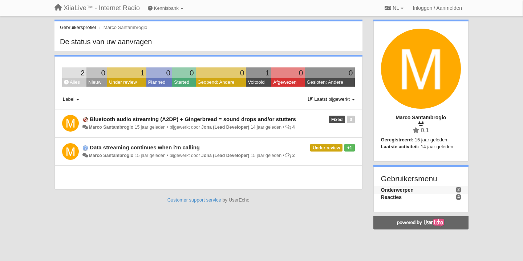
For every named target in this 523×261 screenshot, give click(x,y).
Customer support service (194, 200)
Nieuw (94, 82)
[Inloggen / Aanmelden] (437, 8)
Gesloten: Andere (325, 82)
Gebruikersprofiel (78, 27)
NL (394, 8)
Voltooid (256, 82)
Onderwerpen (397, 190)
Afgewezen (284, 82)
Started (181, 82)
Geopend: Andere (216, 82)
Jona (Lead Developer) (225, 127)
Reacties (391, 197)
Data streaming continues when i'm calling (145, 147)
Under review (123, 82)
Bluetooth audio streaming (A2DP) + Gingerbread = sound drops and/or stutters (193, 119)
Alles (72, 82)
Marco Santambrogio (111, 127)
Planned (157, 82)
